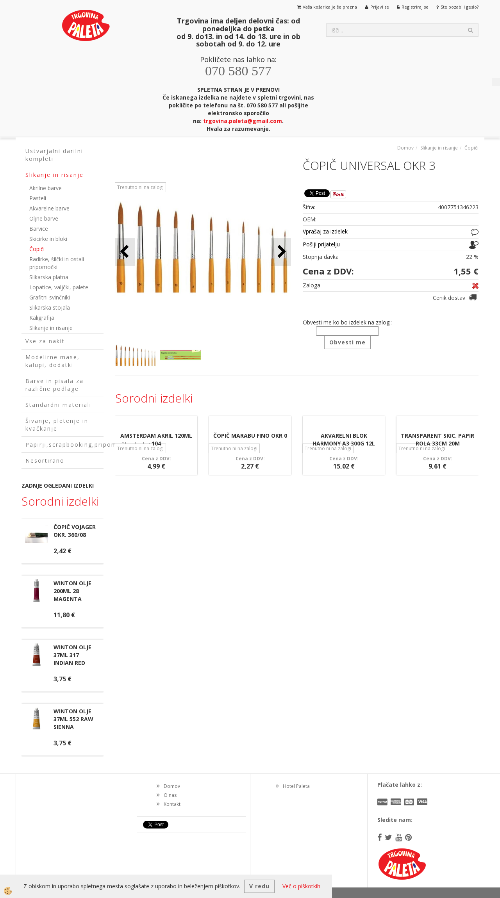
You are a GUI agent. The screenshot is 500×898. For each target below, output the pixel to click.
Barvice (38, 228)
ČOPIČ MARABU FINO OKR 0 (250, 435)
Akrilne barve (45, 188)
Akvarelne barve (49, 208)
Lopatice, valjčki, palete (58, 287)
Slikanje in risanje (51, 327)
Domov (405, 147)
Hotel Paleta (296, 786)
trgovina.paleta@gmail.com (242, 121)
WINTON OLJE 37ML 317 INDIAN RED (72, 654)
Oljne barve (43, 218)
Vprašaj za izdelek (325, 231)
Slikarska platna (48, 277)
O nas (170, 795)
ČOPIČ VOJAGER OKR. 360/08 (75, 530)
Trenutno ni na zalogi (140, 187)
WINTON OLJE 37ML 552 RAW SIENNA (73, 719)
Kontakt (172, 804)
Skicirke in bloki (48, 238)
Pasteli (37, 198)
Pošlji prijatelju (321, 244)
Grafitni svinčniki (49, 297)
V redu (259, 886)
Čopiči (37, 249)
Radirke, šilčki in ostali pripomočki (56, 263)
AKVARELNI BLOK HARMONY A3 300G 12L (343, 439)
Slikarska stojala (49, 307)
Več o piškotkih (301, 886)
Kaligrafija (41, 317)
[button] (281, 252)
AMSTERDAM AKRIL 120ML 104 (156, 439)
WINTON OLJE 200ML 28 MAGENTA (72, 590)
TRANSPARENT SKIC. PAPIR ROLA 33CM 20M (437, 439)
